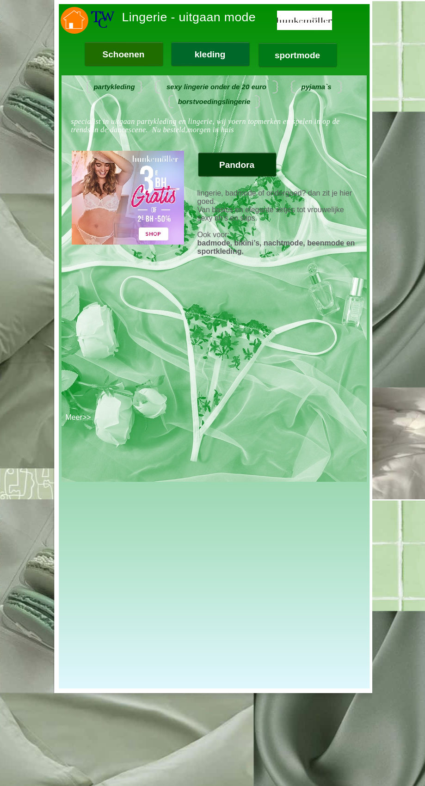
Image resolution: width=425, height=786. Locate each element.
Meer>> (78, 417)
